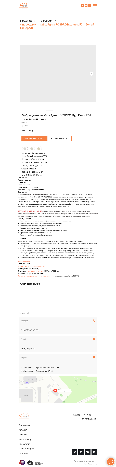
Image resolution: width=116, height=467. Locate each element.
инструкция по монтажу (35, 271)
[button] (34, 138)
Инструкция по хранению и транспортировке (35, 276)
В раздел (47, 20)
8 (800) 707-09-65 (29, 330)
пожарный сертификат (36, 266)
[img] (23, 5)
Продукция (27, 20)
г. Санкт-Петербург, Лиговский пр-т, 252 (40, 367)
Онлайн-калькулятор (59, 138)
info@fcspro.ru (28, 348)
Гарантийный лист (25, 261)
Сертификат (22, 266)
